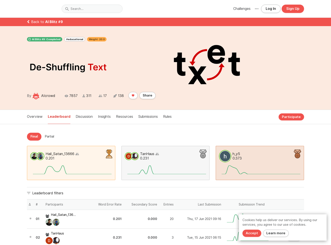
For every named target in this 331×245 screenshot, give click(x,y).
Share (147, 95)
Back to (45, 22)
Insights (104, 116)
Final (34, 136)
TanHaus (147, 154)
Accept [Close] (252, 233)
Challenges (242, 9)
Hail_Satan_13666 (60, 154)
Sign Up (292, 9)
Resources (124, 116)
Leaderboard (59, 116)
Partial (49, 136)
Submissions (148, 116)
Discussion (84, 116)
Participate (291, 117)
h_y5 (236, 154)
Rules (167, 116)
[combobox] (92, 9)
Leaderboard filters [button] (47, 193)
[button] (256, 8)
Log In (271, 9)
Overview (35, 116)
